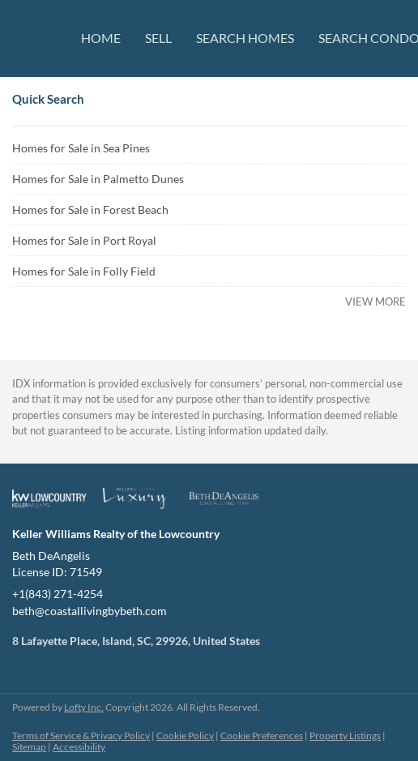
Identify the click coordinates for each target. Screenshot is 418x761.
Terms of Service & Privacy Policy (81, 735)
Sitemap (29, 747)
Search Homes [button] (245, 37)
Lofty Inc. (84, 707)
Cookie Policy (185, 735)
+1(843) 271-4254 (57, 594)
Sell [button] (158, 37)
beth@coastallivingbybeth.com (89, 611)
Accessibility (79, 747)
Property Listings (345, 735)
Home (101, 37)
